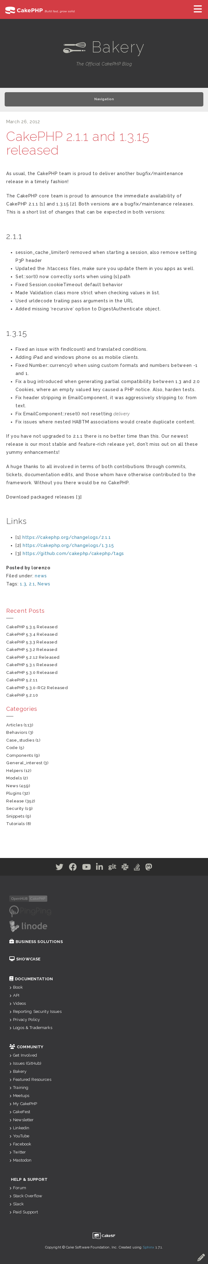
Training (18, 1087)
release (15, 801)
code (12, 747)
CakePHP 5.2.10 (22, 695)
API (14, 995)
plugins (13, 793)
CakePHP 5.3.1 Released (31, 664)
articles (14, 725)
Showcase (24, 959)
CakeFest (19, 1111)
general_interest (24, 763)
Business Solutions (36, 941)
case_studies (20, 740)
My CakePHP (23, 1103)
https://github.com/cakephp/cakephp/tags (73, 553)
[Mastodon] (148, 868)
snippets (15, 816)
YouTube (19, 1136)
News (44, 583)
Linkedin (19, 1128)
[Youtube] (86, 868)
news (41, 575)
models (14, 778)
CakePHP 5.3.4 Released (32, 634)
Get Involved (23, 1055)
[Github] (112, 868)
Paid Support (23, 1212)
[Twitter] (60, 868)
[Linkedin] (99, 868)
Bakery (17, 1071)
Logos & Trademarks (30, 1027)
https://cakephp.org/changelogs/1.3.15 (68, 545)
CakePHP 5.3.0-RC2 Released (37, 687)
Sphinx (149, 1247)
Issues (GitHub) (25, 1063)
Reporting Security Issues (35, 1011)
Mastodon (20, 1160)
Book (16, 987)
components (19, 755)
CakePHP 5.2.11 (22, 680)
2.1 (32, 583)
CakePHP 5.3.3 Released (31, 642)
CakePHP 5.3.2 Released (31, 649)
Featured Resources (30, 1079)
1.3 (23, 583)
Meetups (19, 1095)
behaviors (16, 732)
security (15, 808)
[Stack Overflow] (137, 868)
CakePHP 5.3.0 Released (32, 672)
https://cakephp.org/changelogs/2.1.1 (66, 537)
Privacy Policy (24, 1019)
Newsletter (21, 1119)
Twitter (17, 1152)
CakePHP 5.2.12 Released (33, 657)
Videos (17, 1003)
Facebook (20, 1144)
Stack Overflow (25, 1196)
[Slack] (125, 868)
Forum (17, 1187)
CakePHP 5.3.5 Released (32, 627)
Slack (16, 1204)
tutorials (15, 823)
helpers (14, 770)
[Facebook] (73, 868)
